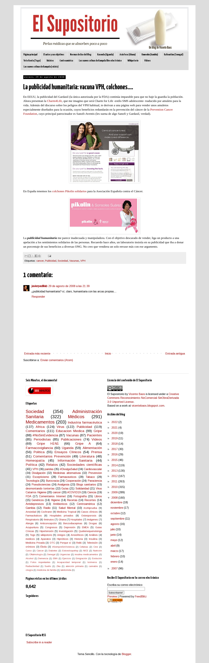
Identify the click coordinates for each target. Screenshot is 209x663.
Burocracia (52, 480)
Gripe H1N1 (48, 443)
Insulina (93, 539)
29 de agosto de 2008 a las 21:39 (69, 286)
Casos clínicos (89, 511)
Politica (39, 452)
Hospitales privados (61, 515)
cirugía (29, 570)
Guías (65, 488)
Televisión (92, 542)
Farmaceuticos (67, 476)
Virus (60, 427)
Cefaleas (84, 547)
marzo (115, 551)
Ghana (62, 519)
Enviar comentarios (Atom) (56, 360)
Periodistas (42, 439)
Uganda (67, 448)
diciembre (117, 502)
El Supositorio (115, 394)
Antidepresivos (35, 503)
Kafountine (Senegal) (173, 54)
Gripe (98, 431)
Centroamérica (66, 60)
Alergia (29, 523)
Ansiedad (31, 511)
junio (114, 534)
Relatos (50, 60)
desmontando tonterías (40, 488)
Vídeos (147, 60)
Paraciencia (95, 480)
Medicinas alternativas (67, 472)
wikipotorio (46, 535)
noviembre (117, 507)
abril (113, 545)
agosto (115, 524)
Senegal (51, 554)
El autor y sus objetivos (53, 54)
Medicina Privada (35, 542)
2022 (114, 422)
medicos (30, 539)
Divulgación (39, 472)
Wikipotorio (133, 60)
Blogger (126, 654)
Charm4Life (54, 101)
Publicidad (50, 260)
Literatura (87, 456)
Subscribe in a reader (39, 642)
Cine (95, 547)
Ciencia (91, 492)
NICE (85, 550)
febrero (115, 556)
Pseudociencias (41, 484)
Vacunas (74, 260)
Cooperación (73, 480)
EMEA (85, 527)
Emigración (81, 558)
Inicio (108, 353)
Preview (112, 596)
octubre (116, 513)
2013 (114, 470)
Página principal (30, 54)
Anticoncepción (48, 523)
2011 (114, 481)
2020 (114, 433)
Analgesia (63, 484)
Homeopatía (35, 460)
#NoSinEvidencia (45, 435)
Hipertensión (47, 531)
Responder (38, 296)
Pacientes (94, 435)
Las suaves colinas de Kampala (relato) (41, 66)
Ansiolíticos (77, 535)
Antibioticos (60, 503)
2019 (114, 438)
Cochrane (46, 511)
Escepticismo (41, 476)
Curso (29, 550)
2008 (114, 497)
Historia (78, 539)
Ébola (43, 546)
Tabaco (90, 476)
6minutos (49, 519)
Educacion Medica (70, 431)
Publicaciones (71, 439)
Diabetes (53, 550)
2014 (114, 465)
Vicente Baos (137, 394)
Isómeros (92, 562)
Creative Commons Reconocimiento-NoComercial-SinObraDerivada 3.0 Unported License (143, 398)
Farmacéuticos (34, 515)
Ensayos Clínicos (67, 452)
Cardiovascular (93, 469)
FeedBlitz (141, 596)
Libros (98, 496)
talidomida (66, 570)
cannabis (93, 566)
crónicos (30, 546)
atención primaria (75, 566)
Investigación (66, 531)
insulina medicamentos (86, 554)
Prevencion (95, 472)
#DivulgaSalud (68, 469)
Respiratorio (32, 519)
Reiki (79, 542)
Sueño (48, 566)
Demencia (43, 558)
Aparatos (46, 539)
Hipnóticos (62, 539)
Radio (47, 507)
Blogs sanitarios (86, 484)
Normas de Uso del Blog (80, 54)
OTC (52, 542)
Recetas (72, 500)
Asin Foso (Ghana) (128, 54)
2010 (114, 486)
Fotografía (80, 496)
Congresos (51, 527)
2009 (114, 492)
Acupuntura (32, 527)
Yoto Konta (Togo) (32, 60)
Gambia (30, 507)
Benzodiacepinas (72, 523)
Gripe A (83, 443)
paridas (49, 469)
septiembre (118, 518)
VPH (82, 260)
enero (114, 561)
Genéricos (38, 500)
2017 (114, 449)
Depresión (69, 527)
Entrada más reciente (37, 353)
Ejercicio (66, 558)
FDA (28, 496)
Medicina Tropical (66, 511)
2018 (114, 443)
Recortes (90, 500)
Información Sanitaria (75, 460)
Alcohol (29, 558)
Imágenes (92, 519)
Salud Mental (67, 507)
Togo (32, 535)
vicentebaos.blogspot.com (148, 405)
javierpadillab (39, 286)
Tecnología (32, 480)
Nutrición (97, 550)
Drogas (93, 523)
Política (31, 464)
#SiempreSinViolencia (63, 547)
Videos (97, 439)
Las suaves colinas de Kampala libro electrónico (100, 60)
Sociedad (63, 260)
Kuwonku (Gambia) (150, 54)
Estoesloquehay (70, 550)
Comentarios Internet (52, 496)
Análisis (93, 535)
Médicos (76, 416)
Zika (58, 566)
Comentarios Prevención (52, 456)
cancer (40, 260)
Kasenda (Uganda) (105, 54)
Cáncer (40, 550)
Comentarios (35, 431)
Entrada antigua (175, 353)
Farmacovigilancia (39, 448)
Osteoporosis (88, 515)
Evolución (97, 558)
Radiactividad (32, 566)
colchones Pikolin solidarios (69, 191)
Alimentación (92, 448)
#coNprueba (90, 508)
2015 (114, 459)
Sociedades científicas (84, 464)
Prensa (96, 452)
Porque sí (65, 542)
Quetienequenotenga (90, 531)
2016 (114, 454)
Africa (40, 427)
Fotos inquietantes (40, 562)
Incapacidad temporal (69, 562)
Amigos (61, 535)
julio (113, 529)
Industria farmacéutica (85, 422)
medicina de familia (46, 570)
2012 (114, 476)
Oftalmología (36, 554)
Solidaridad (82, 488)
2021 (114, 427)
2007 (114, 568)
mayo (114, 540)
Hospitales (76, 519)
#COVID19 (74, 492)
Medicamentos (40, 422)
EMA (55, 558)
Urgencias (65, 554)
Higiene (55, 500)
